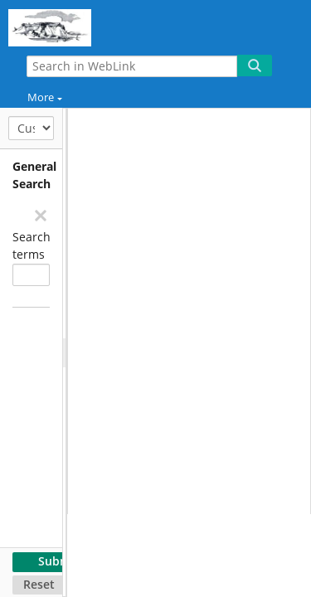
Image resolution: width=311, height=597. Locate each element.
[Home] (70, 25)
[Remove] (40, 215)
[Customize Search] (31, 128)
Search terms (31, 245)
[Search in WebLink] (132, 66)
